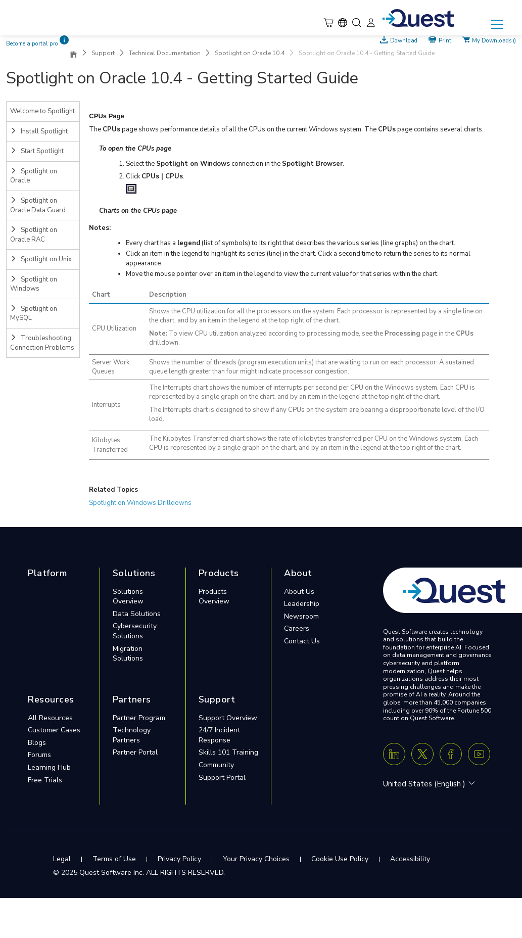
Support (103, 53)
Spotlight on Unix (41, 259)
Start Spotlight (37, 151)
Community (216, 765)
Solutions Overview (128, 596)
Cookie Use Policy (339, 859)
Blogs (37, 742)
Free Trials (45, 780)
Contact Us (302, 641)
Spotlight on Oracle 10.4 (249, 53)
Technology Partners (132, 735)
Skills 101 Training (228, 752)
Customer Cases (54, 730)
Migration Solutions (128, 654)
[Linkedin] (394, 754)
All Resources (50, 718)
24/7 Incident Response (219, 735)
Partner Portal (135, 752)
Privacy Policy (179, 859)
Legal (62, 859)
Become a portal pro (32, 44)
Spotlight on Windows (33, 284)
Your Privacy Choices (256, 859)
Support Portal (222, 777)
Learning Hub (49, 767)
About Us (299, 591)
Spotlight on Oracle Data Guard (38, 205)
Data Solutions (137, 614)
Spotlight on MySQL (33, 313)
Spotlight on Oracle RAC (33, 234)
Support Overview (228, 718)
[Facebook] (451, 754)
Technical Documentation (165, 53)
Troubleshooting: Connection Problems (42, 343)
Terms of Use (114, 859)
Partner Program (139, 718)
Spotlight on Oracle (33, 176)
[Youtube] (479, 754)
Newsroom (301, 616)
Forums (39, 755)
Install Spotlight (39, 131)
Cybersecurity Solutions (135, 631)
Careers (296, 628)
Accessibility (410, 859)
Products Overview (214, 596)
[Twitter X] (422, 754)
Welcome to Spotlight (42, 111)
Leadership (301, 603)
